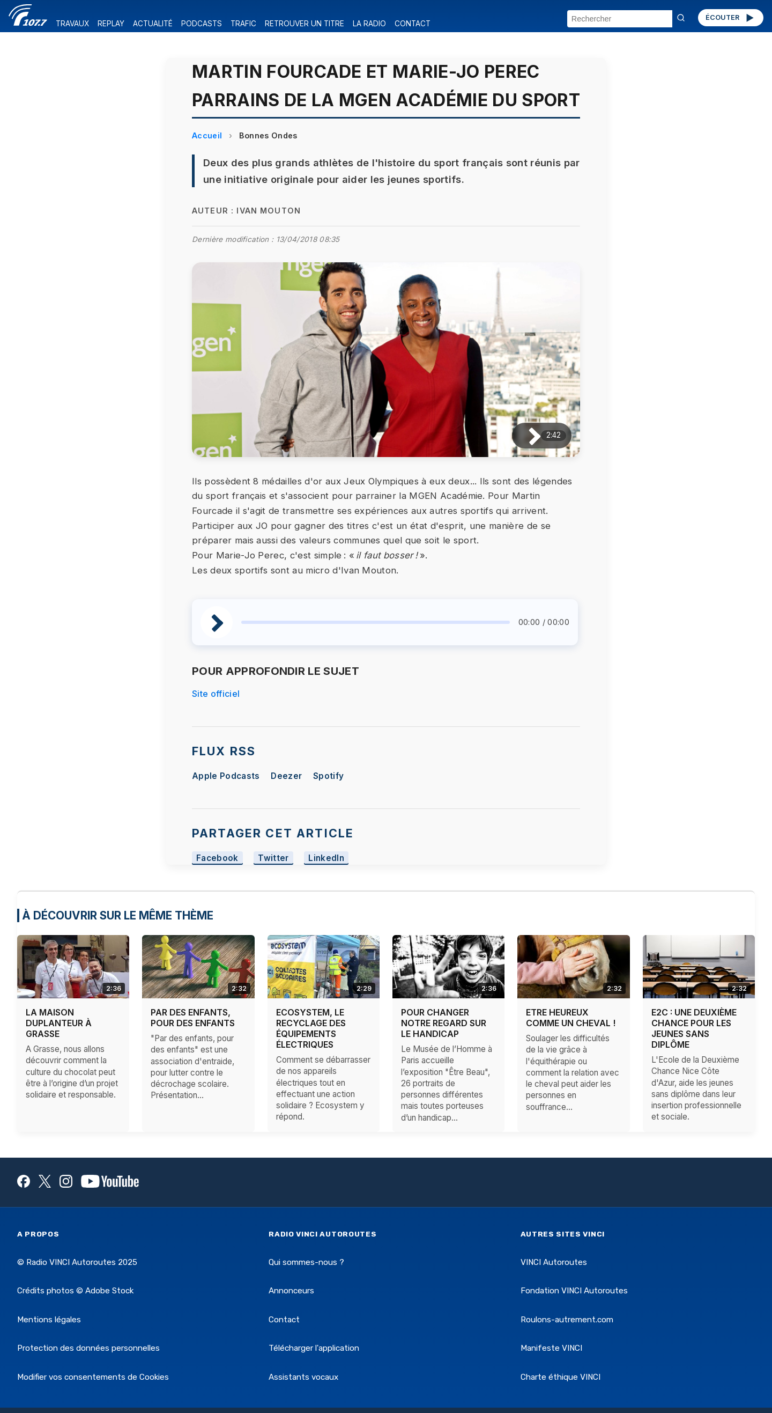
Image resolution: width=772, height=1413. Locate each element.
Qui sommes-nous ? (306, 1262)
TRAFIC (243, 23)
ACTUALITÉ (153, 23)
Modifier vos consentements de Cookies (93, 1377)
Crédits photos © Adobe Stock (75, 1291)
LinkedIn (326, 858)
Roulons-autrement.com (567, 1319)
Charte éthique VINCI (560, 1377)
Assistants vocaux (303, 1377)
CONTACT (412, 23)
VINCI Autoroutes (554, 1262)
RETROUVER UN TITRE (304, 23)
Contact (284, 1319)
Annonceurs (291, 1291)
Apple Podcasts (225, 776)
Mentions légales (49, 1319)
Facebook (217, 858)
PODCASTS (201, 23)
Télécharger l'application (314, 1348)
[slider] (375, 622)
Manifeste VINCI (551, 1348)
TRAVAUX (72, 23)
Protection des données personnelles (88, 1348)
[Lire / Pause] (526, 435)
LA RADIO (369, 23)
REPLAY (111, 23)
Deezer (286, 776)
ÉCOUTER (730, 18)
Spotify (328, 776)
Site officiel (216, 693)
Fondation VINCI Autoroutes (574, 1291)
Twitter (273, 858)
